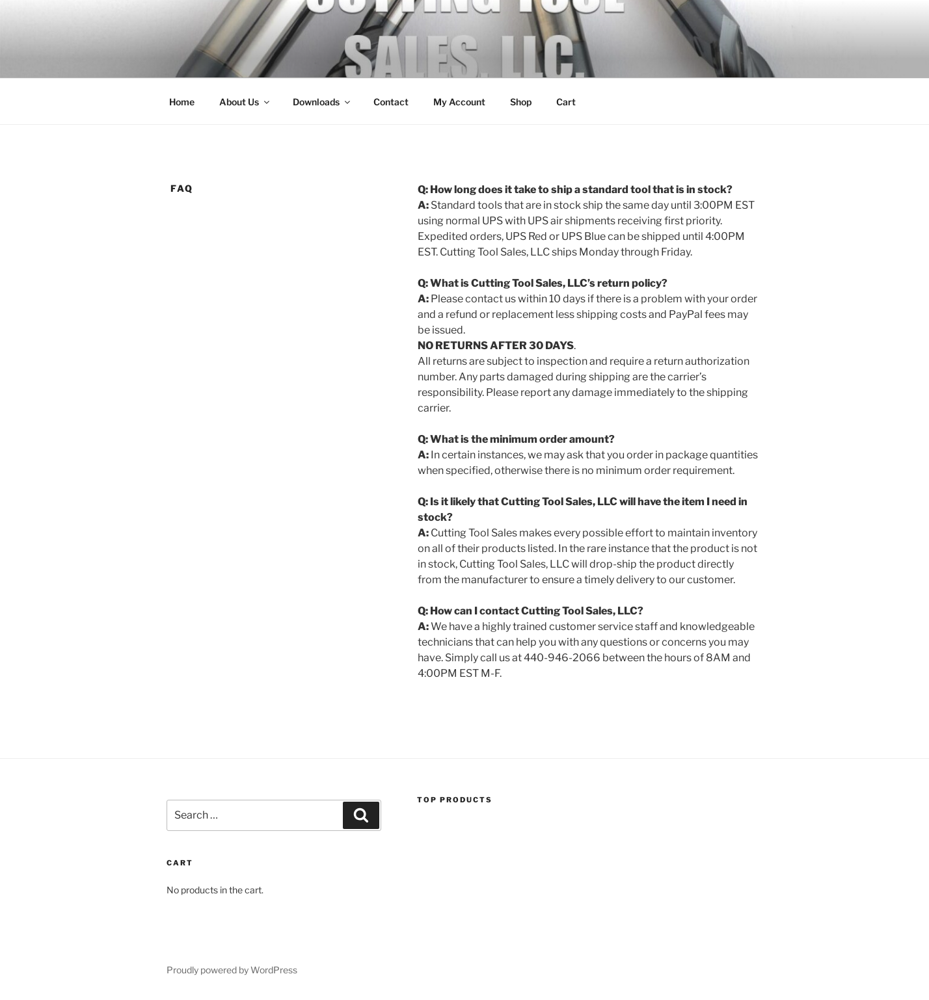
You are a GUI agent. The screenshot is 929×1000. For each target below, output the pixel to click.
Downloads (322, 101)
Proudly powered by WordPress (232, 969)
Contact (391, 101)
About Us (245, 101)
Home (182, 101)
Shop (521, 101)
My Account (459, 101)
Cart (566, 101)
